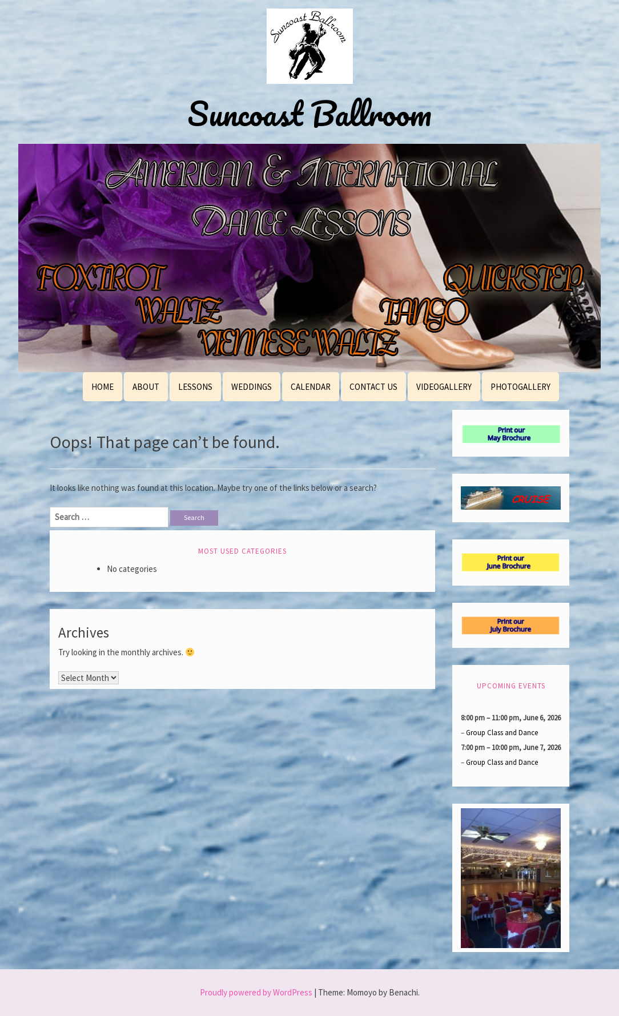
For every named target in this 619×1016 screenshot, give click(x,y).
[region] (309, 258)
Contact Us (373, 386)
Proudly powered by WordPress (256, 992)
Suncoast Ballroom (309, 113)
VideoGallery (444, 386)
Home (102, 386)
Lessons (195, 386)
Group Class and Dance (502, 732)
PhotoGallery (520, 386)
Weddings (251, 386)
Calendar (311, 386)
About (145, 386)
